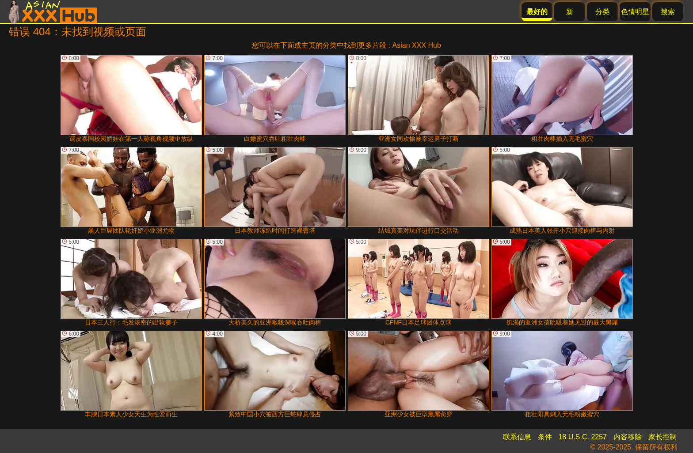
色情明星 (635, 11)
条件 (545, 437)
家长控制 (662, 437)
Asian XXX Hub (416, 45)
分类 (602, 11)
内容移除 (627, 437)
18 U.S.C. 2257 (583, 437)
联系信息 (517, 437)
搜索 (668, 11)
